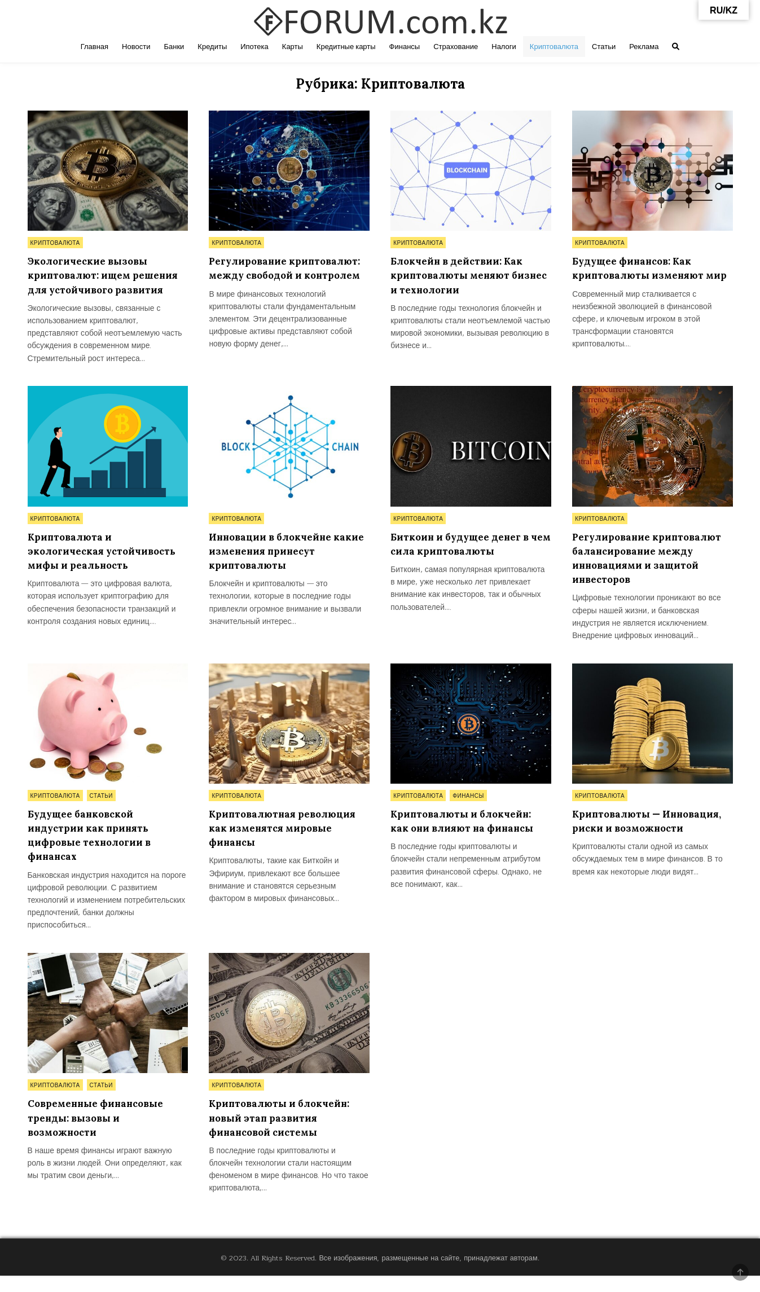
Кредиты (212, 46)
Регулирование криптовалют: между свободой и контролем (271, 275)
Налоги (503, 46)
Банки (174, 46)
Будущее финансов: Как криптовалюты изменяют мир (642, 275)
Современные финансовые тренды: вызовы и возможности (101, 1133)
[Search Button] (675, 46)
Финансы (404, 46)
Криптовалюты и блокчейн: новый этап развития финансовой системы (285, 1133)
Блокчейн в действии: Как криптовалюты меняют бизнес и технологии (462, 275)
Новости (136, 46)
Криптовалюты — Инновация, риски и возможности (627, 843)
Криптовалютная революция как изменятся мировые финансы (287, 843)
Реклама (643, 46)
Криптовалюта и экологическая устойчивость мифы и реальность (107, 565)
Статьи (604, 46)
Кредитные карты (346, 46)
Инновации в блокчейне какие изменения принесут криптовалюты (283, 565)
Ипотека (254, 46)
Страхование (455, 46)
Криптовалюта (554, 46)
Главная (94, 46)
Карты (292, 46)
